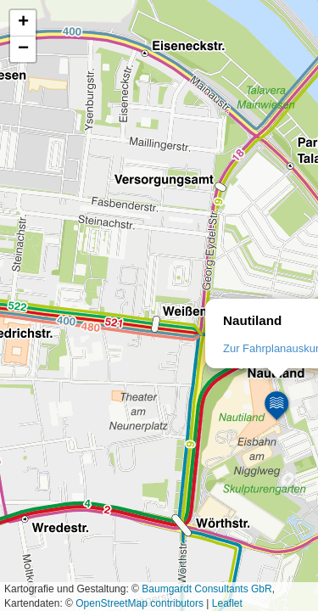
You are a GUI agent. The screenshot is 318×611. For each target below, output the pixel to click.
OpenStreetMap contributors (139, 603)
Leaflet (227, 603)
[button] (277, 406)
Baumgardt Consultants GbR (206, 589)
